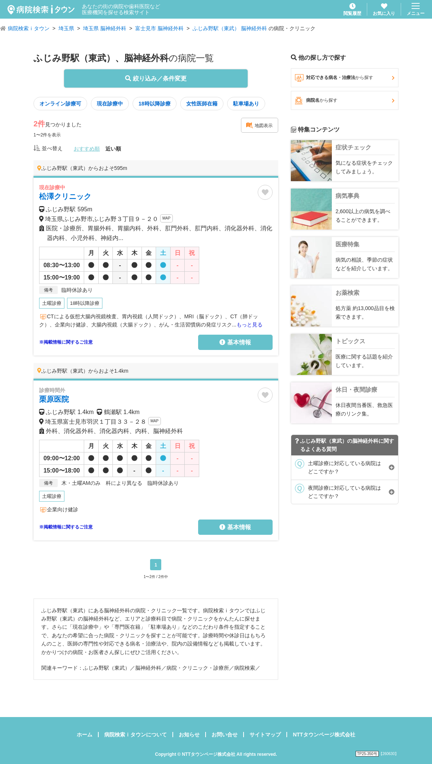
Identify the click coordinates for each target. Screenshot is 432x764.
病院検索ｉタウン (29, 28)
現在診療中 (110, 104)
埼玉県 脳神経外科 (104, 28)
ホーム (84, 735)
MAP (166, 218)
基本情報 (235, 342)
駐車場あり (246, 104)
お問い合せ (225, 735)
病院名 (344, 100)
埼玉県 (66, 28)
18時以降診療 (155, 104)
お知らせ (189, 735)
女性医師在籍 (201, 104)
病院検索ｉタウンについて (135, 735)
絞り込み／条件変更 (155, 78)
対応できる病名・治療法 (344, 78)
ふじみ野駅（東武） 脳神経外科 (230, 28)
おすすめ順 (87, 149)
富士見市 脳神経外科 (159, 28)
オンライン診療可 (60, 104)
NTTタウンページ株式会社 (324, 735)
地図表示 (259, 125)
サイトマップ (265, 735)
